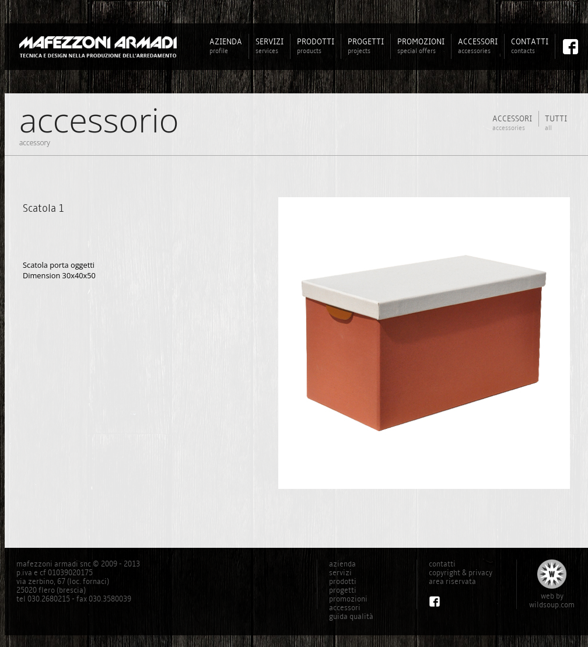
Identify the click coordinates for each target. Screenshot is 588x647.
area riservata (452, 581)
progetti (342, 590)
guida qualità (351, 616)
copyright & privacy (460, 572)
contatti (442, 563)
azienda (342, 563)
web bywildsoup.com (552, 600)
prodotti (342, 581)
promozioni (348, 598)
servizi (340, 572)
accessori (344, 607)
